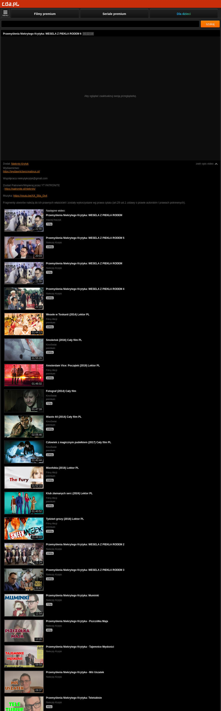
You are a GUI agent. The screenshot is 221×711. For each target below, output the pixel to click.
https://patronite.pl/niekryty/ (20, 188)
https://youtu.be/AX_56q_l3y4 (30, 195)
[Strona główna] (10, 4)
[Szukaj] (100, 23)
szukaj (210, 24)
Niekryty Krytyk (19, 163)
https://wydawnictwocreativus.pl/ (21, 171)
